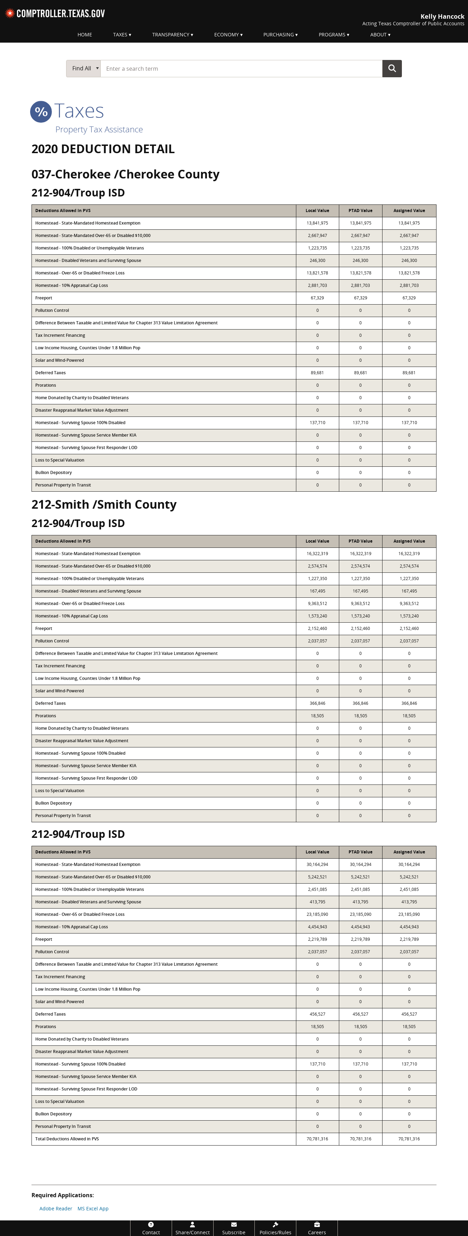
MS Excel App (93, 1208)
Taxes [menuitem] (120, 34)
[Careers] (317, 1228)
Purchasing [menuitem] (278, 34)
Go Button (392, 68)
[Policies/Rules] (275, 1228)
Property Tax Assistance (99, 129)
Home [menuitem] (85, 34)
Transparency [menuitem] (170, 34)
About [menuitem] (378, 34)
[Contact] (151, 1228)
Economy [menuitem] (226, 34)
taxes (68, 110)
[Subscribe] (234, 1228)
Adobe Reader (55, 1208)
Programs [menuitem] (332, 34)
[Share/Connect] (192, 1228)
